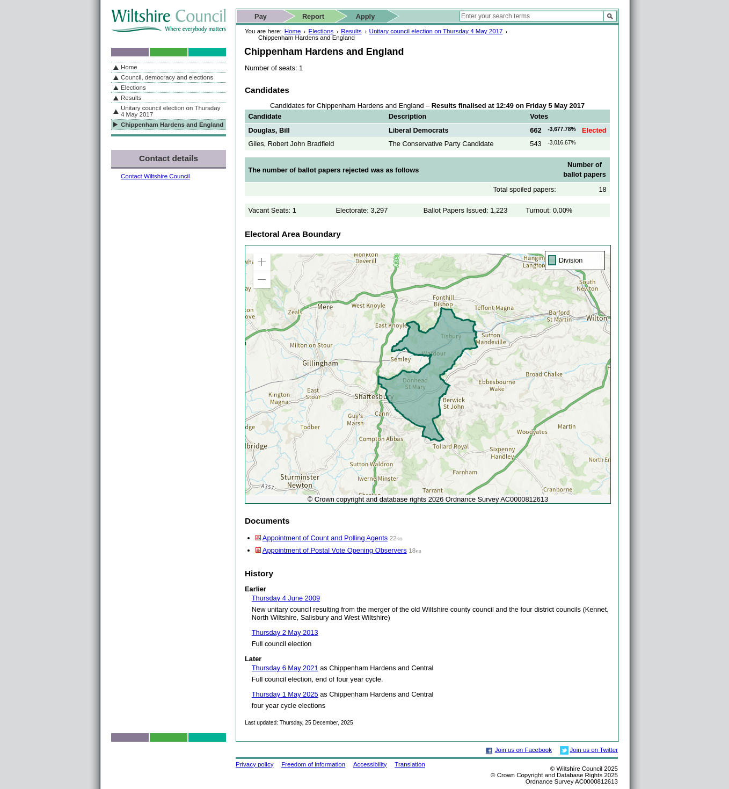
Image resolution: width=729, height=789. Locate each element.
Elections (320, 31)
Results (351, 31)
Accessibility (370, 764)
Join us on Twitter (594, 750)
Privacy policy (254, 764)
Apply (365, 16)
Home (293, 31)
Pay (260, 16)
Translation (410, 764)
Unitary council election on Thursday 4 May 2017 (436, 31)
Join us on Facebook (523, 750)
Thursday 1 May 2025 (285, 694)
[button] (262, 262)
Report (313, 16)
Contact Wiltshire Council (155, 176)
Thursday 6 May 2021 (285, 668)
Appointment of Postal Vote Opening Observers (335, 550)
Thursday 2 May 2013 (285, 632)
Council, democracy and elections (167, 77)
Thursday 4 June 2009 (286, 598)
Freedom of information (313, 764)
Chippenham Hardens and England (172, 124)
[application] (427, 374)
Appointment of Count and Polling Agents (325, 538)
